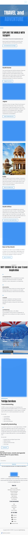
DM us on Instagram (8, 351)
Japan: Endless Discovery (9, 116)
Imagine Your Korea (8, 81)
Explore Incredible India (8, 187)
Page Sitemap (14, 496)
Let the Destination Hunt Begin (10, 45)
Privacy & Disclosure (14, 491)
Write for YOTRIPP (14, 488)
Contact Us (5, 447)
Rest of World (14, 510)
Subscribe (14, 464)
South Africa (14, 507)
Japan (14, 508)
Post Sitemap (14, 499)
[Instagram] (14, 517)
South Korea (14, 505)
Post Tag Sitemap (14, 497)
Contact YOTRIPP (14, 492)
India (14, 504)
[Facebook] (14, 515)
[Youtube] (14, 521)
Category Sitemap (14, 494)
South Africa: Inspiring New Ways (10, 220)
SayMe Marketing (22, 530)
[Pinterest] (14, 519)
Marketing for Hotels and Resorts (14, 489)
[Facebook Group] (14, 523)
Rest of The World (7, 257)
